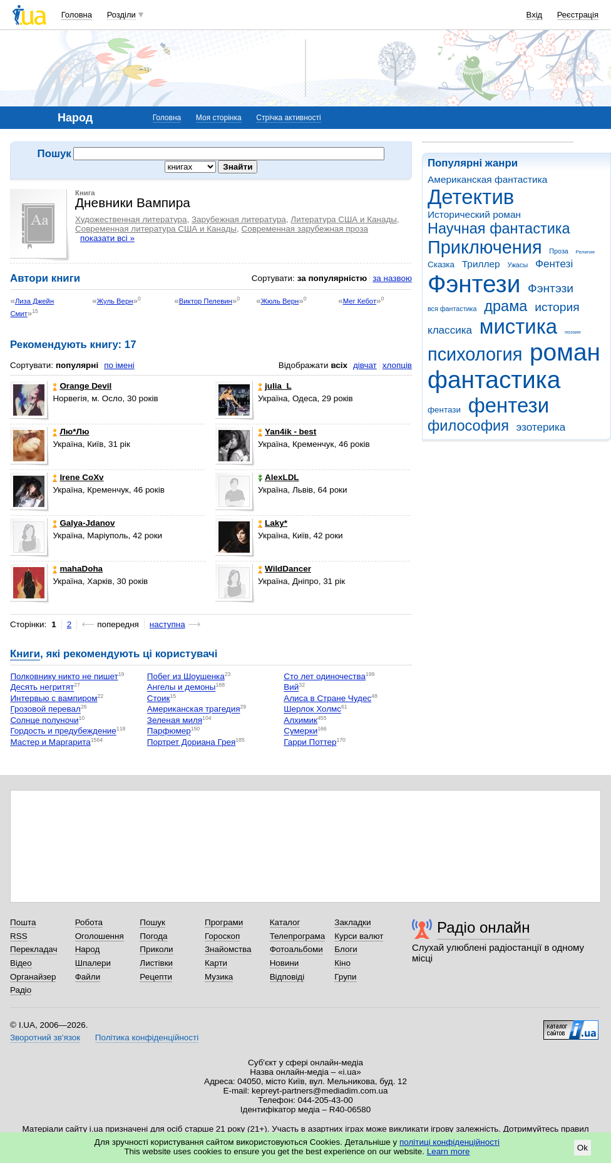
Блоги (345, 949)
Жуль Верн (115, 301)
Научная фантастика (499, 228)
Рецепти (156, 976)
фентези (508, 405)
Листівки (156, 963)
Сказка (441, 264)
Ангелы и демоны (181, 687)
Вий (291, 687)
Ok (582, 1147)
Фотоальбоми (296, 949)
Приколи (156, 949)
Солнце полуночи (44, 720)
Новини (284, 963)
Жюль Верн (280, 301)
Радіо (20, 990)
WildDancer (284, 568)
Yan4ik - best (287, 431)
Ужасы (517, 265)
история (557, 307)
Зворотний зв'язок (45, 1037)
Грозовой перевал (45, 709)
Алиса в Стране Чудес (327, 698)
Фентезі (554, 264)
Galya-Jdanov (84, 523)
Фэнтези (474, 283)
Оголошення (99, 936)
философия (468, 426)
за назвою (392, 278)
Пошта (23, 922)
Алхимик (300, 720)
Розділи (121, 14)
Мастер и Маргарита (50, 742)
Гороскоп (222, 936)
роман (565, 352)
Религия (585, 252)
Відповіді (287, 976)
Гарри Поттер (310, 742)
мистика (518, 326)
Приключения (485, 247)
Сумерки (300, 731)
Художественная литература (131, 219)
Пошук (152, 922)
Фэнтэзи (550, 288)
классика (450, 330)
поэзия (572, 332)
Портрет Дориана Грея (191, 742)
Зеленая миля (174, 720)
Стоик (158, 698)
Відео (21, 963)
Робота (89, 922)
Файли (88, 976)
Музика (219, 976)
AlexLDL (278, 477)
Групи (345, 976)
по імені (119, 365)
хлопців (397, 365)
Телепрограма (298, 936)
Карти (216, 963)
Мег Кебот (359, 301)
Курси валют (358, 936)
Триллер (481, 264)
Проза (558, 251)
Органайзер (33, 976)
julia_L (275, 386)
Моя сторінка (219, 117)
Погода (153, 936)
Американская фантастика (487, 179)
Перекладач (33, 949)
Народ (87, 949)
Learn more (448, 1151)
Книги (25, 654)
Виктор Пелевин (205, 301)
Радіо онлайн (483, 927)
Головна (76, 14)
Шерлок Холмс (312, 709)
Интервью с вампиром (53, 698)
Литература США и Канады (343, 219)
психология (475, 354)
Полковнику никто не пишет (64, 676)
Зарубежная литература (239, 219)
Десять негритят (42, 687)
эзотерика (541, 427)
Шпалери (93, 963)
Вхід (534, 14)
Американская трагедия (193, 709)
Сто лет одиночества (325, 676)
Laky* (272, 523)
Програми (224, 922)
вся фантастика (452, 308)
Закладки (352, 922)
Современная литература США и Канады (156, 228)
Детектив (471, 196)
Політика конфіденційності (146, 1037)
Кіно (342, 963)
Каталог (285, 922)
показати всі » (107, 238)
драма (505, 306)
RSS (19, 936)
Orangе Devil (82, 386)
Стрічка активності (288, 117)
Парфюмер (169, 731)
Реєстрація (577, 14)
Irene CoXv (78, 477)
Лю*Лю (71, 431)
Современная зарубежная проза (304, 228)
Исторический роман (474, 214)
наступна (167, 624)
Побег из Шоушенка (186, 676)
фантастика (494, 379)
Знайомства (228, 949)
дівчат (365, 365)
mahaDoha (78, 568)
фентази (444, 409)
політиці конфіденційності (449, 1142)
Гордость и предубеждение (63, 731)
